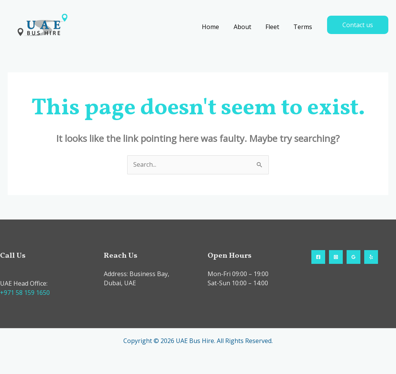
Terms (304, 27)
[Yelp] (371, 257)
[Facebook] (318, 257)
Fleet (275, 27)
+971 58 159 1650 (25, 292)
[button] (357, 25)
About (247, 27)
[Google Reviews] (353, 257)
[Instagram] (336, 257)
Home (217, 27)
